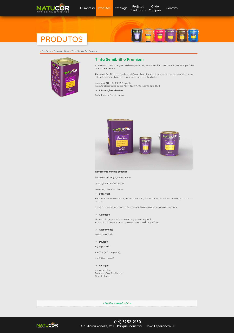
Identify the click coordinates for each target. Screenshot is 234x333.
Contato (172, 8)
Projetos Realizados (138, 8)
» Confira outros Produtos (117, 303)
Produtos (104, 8)
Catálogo (121, 8)
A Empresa (87, 8)
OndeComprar (155, 8)
